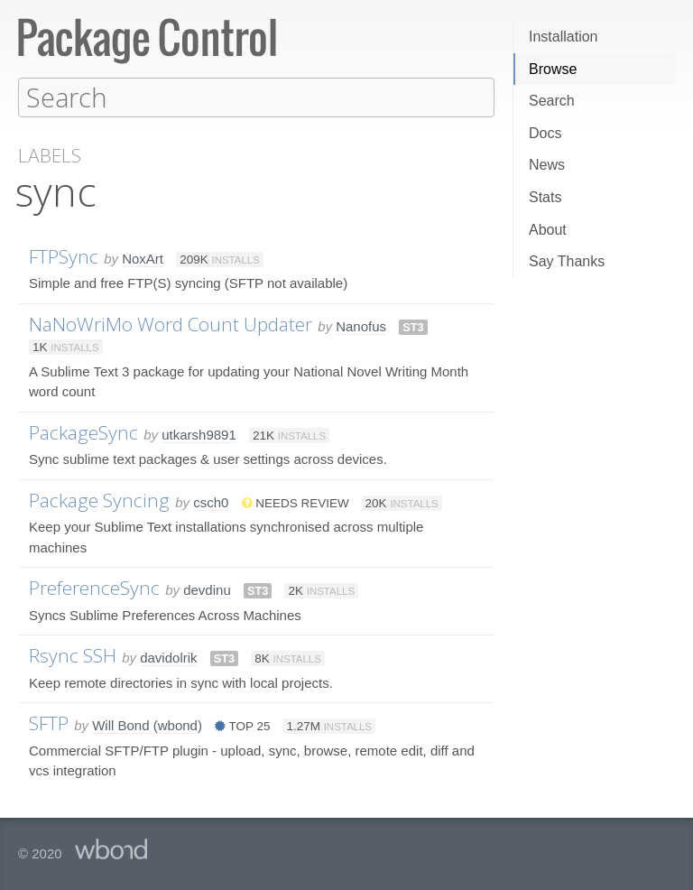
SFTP (49, 722)
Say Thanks (567, 261)
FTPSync (63, 255)
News (547, 164)
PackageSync (83, 431)
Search (552, 100)
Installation (563, 36)
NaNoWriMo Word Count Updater (170, 323)
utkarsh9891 (199, 433)
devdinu (207, 589)
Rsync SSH (72, 654)
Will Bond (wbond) (147, 724)
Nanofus (361, 325)
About (548, 229)
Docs (545, 133)
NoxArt (142, 257)
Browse (553, 69)
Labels (49, 155)
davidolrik (168, 656)
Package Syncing (99, 499)
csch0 (210, 501)
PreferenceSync (94, 586)
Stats (545, 197)
